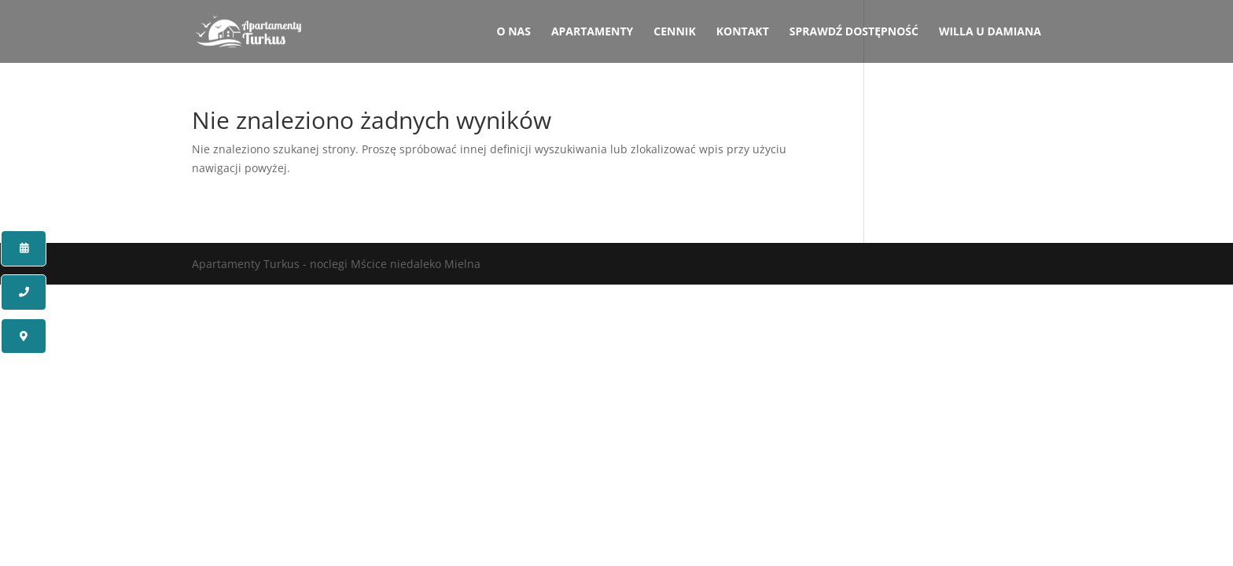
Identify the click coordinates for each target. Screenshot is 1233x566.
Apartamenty (592, 32)
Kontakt (742, 32)
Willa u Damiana (990, 32)
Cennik (674, 32)
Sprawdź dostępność (853, 32)
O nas (513, 32)
